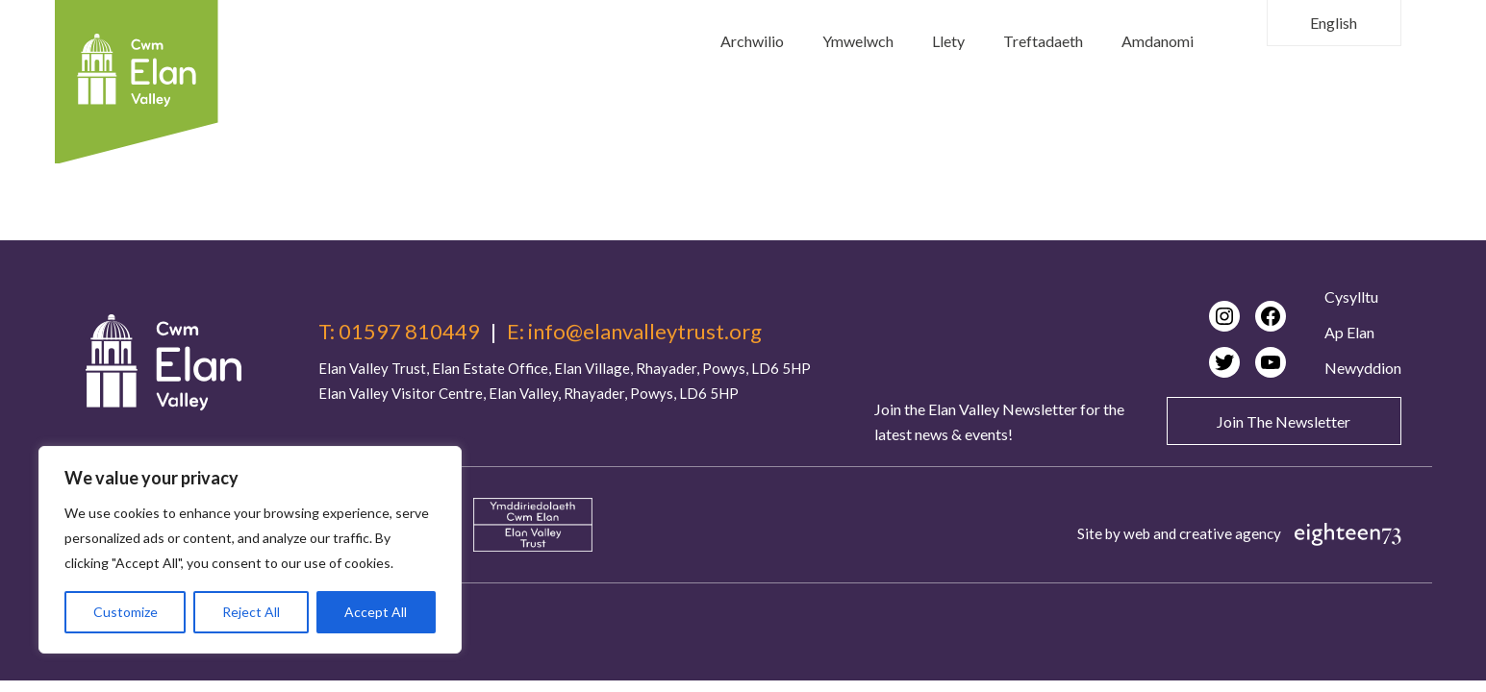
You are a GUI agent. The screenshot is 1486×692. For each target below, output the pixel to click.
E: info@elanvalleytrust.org (634, 331)
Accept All (375, 612)
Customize (125, 612)
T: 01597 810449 (399, 331)
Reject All (251, 612)
